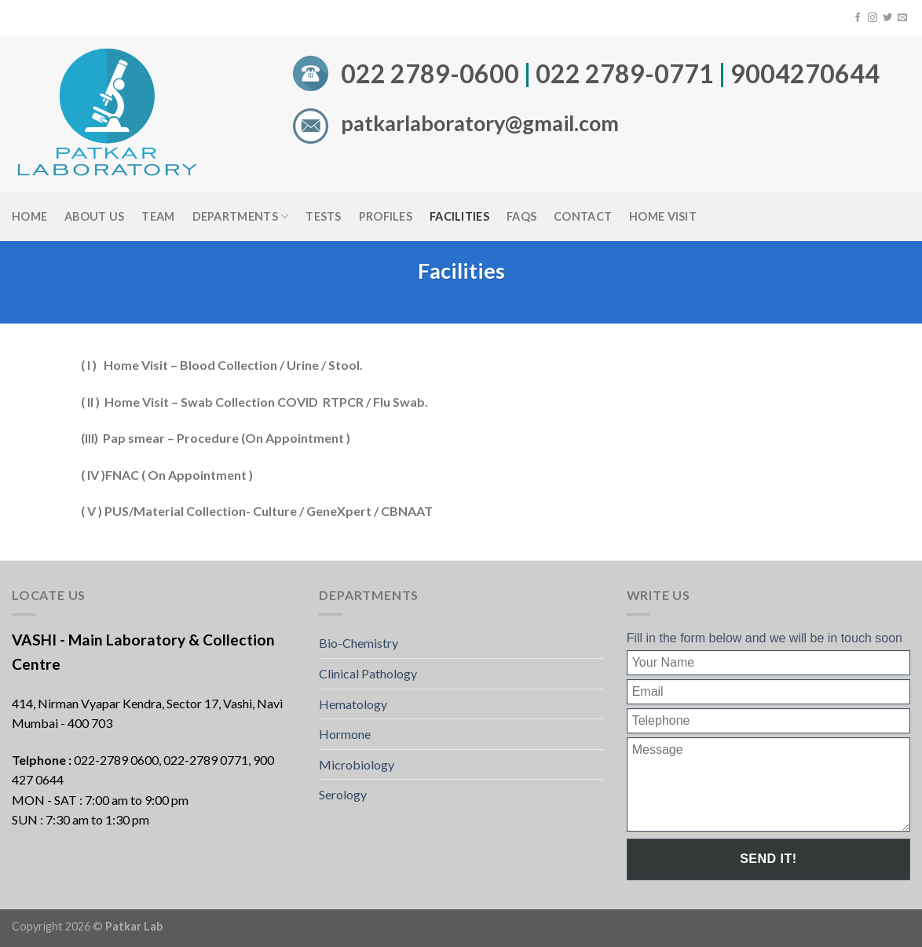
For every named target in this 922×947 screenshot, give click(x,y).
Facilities (459, 216)
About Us (94, 216)
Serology (343, 794)
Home (29, 216)
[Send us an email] (902, 18)
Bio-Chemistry (358, 642)
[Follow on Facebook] (857, 18)
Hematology (353, 704)
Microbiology (356, 764)
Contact (583, 216)
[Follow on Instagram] (872, 18)
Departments (240, 216)
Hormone (345, 733)
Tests (323, 216)
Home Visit (663, 216)
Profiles (385, 216)
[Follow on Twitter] (887, 18)
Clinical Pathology (368, 673)
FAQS (521, 216)
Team (157, 216)
